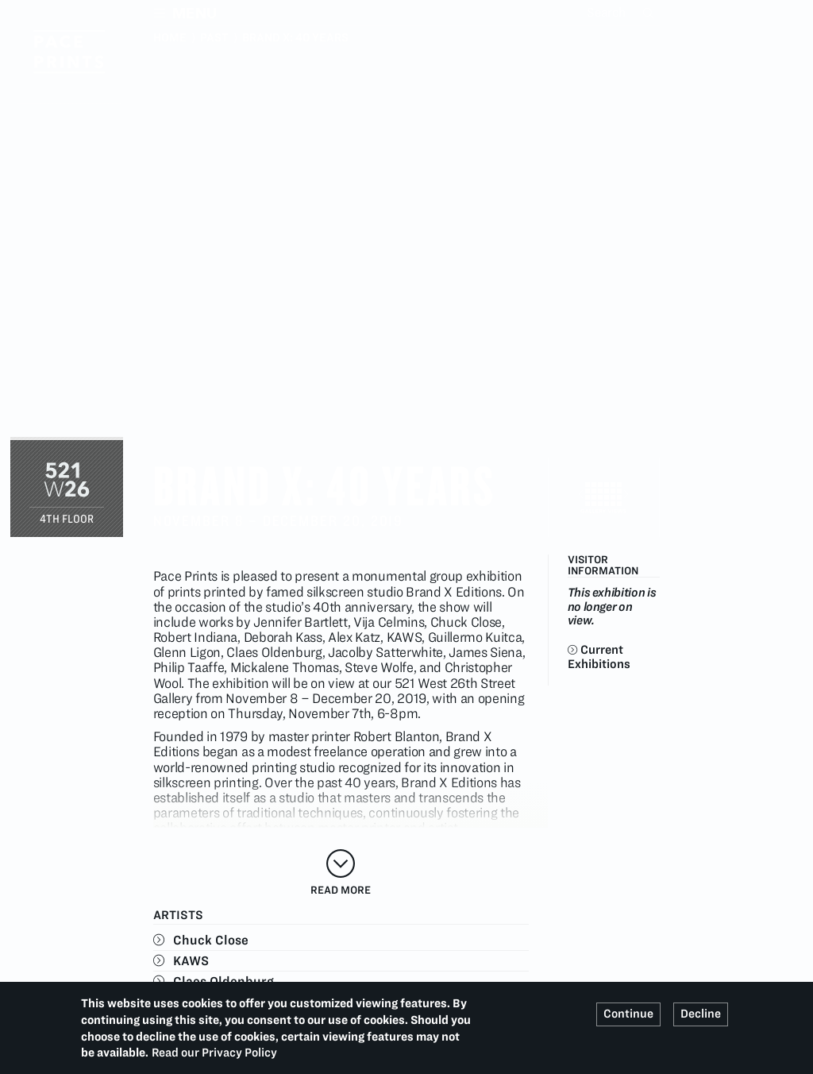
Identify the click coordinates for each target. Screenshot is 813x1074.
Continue (628, 1013)
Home (170, 37)
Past (214, 37)
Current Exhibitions (599, 656)
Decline (700, 1013)
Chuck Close (211, 940)
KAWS (191, 960)
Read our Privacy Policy (214, 1052)
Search (650, 13)
